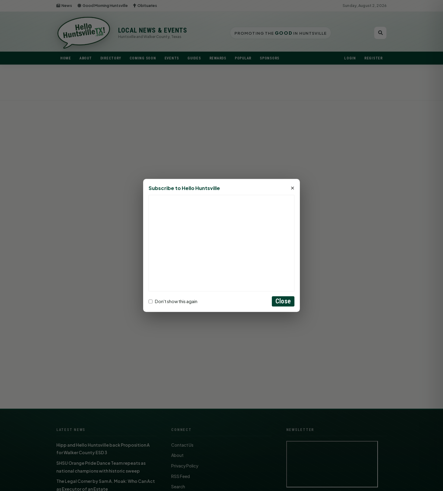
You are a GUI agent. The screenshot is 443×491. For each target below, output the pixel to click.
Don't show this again (173, 301)
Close (283, 301)
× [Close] (292, 188)
